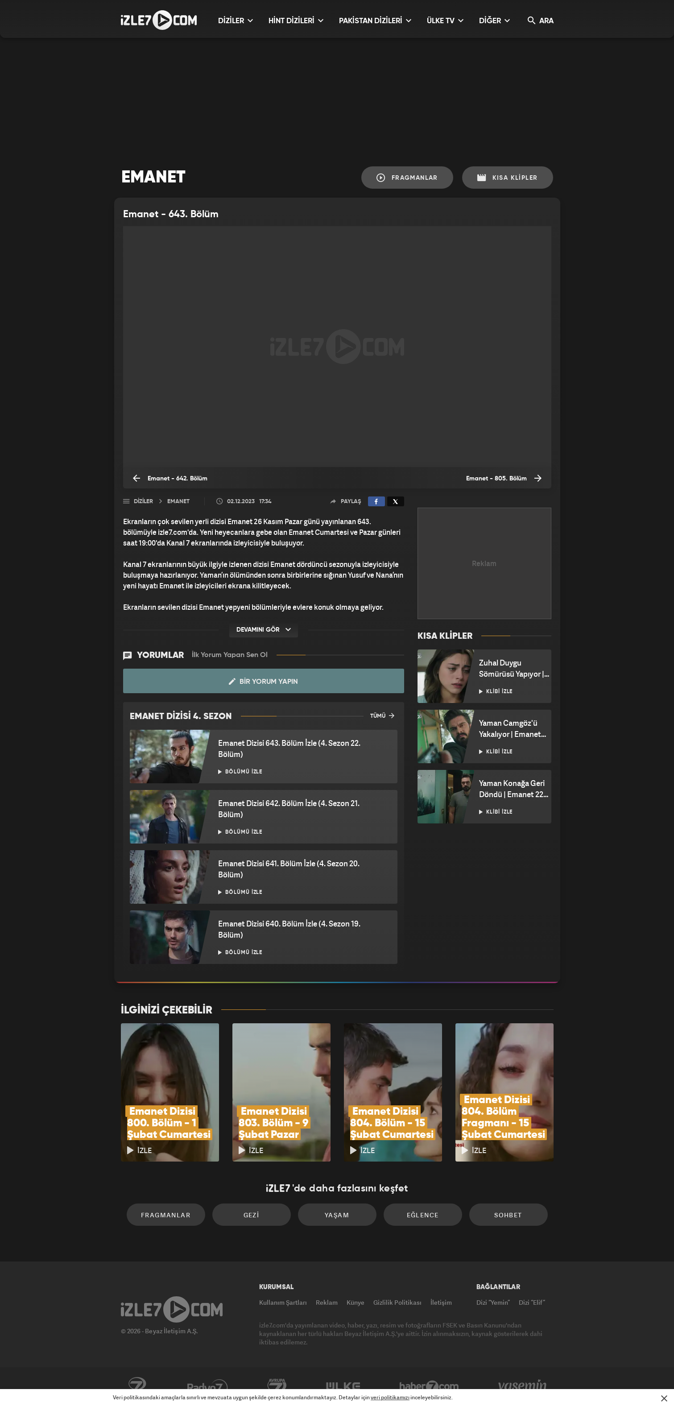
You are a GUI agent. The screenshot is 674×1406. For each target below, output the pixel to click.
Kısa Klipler (507, 178)
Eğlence (423, 1215)
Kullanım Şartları (283, 1302)
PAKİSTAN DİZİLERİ (375, 21)
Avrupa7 (277, 1387)
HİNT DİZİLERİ (296, 21)
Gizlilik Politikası (397, 1302)
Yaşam (337, 1215)
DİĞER (494, 21)
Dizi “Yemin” (493, 1302)
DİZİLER (235, 21)
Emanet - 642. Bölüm (170, 478)
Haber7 (429, 1387)
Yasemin (523, 1387)
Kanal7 (137, 1387)
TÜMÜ (382, 715)
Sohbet (508, 1215)
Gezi (252, 1215)
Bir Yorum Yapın (263, 681)
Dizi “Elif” (532, 1302)
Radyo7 (207, 1387)
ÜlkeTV (343, 1387)
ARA (541, 21)
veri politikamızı (390, 1397)
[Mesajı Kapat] (664, 1398)
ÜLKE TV (445, 21)
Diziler (143, 502)
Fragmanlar (407, 178)
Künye (355, 1302)
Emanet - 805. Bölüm (504, 478)
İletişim (441, 1302)
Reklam (327, 1302)
